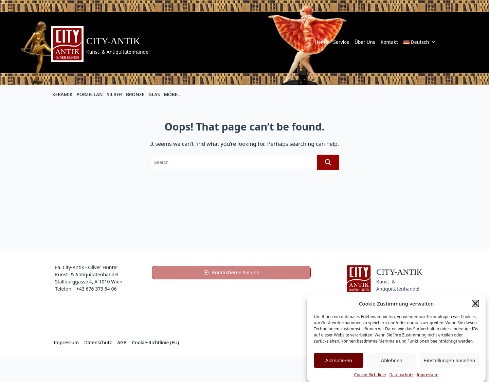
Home (321, 42)
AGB (121, 342)
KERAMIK (62, 94)
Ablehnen (391, 360)
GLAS (154, 94)
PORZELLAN (90, 94)
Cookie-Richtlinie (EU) (155, 342)
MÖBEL (172, 94)
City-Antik (113, 41)
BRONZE (135, 94)
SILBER (114, 94)
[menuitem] (419, 42)
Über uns (365, 42)
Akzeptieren (338, 360)
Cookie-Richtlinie (370, 375)
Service (341, 42)
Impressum (427, 375)
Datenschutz (401, 375)
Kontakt (389, 42)
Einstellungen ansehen (449, 360)
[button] (475, 303)
